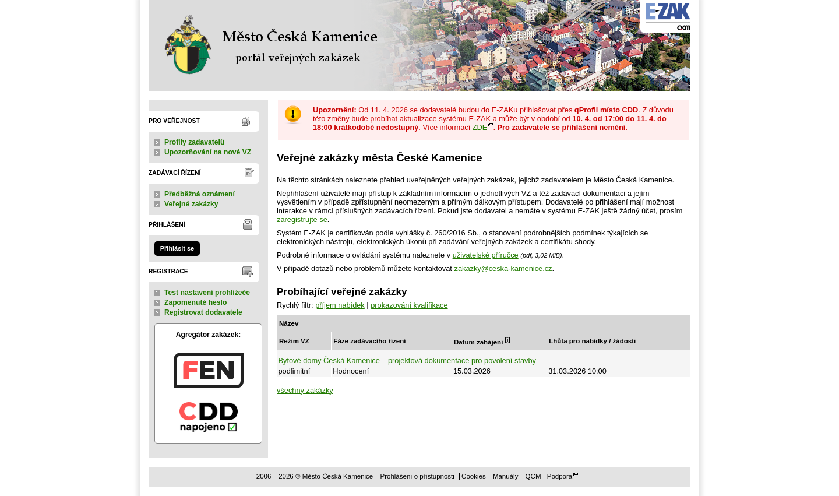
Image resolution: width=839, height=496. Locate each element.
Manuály (506, 476)
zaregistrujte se (302, 219)
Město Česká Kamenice (268, 45)
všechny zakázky (305, 390)
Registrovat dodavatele (203, 312)
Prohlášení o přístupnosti (417, 476)
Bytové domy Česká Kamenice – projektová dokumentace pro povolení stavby (407, 360)
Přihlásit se (177, 248)
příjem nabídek (340, 305)
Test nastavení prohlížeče (207, 293)
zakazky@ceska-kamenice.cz (503, 268)
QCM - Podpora (549, 476)
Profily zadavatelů (194, 142)
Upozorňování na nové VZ (207, 152)
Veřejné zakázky (191, 204)
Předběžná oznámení (199, 194)
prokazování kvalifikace (409, 305)
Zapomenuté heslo (195, 302)
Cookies (473, 476)
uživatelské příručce (486, 255)
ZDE (480, 127)
